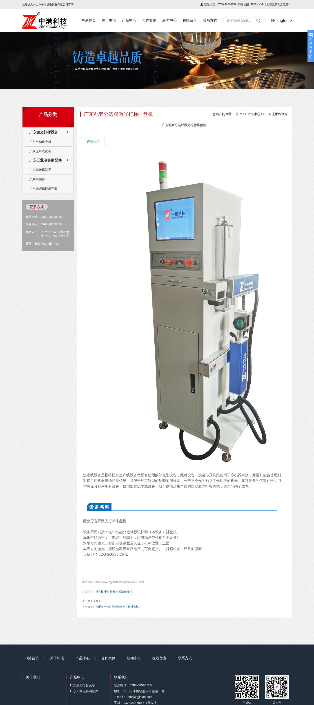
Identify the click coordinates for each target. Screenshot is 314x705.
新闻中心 (169, 20)
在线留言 (190, 20)
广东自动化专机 (40, 141)
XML (261, 4)
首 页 (239, 114)
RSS (254, 4)
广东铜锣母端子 (40, 170)
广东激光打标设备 (43, 132)
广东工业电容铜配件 (45, 160)
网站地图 (243, 4)
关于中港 (109, 20)
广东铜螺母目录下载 (43, 188)
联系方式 (210, 20)
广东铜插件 (37, 179)
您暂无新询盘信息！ (279, 4)
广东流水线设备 (40, 151)
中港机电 (109, 591)
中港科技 (98, 591)
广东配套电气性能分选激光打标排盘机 (116, 606)
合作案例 (149, 20)
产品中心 (129, 20)
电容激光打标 (124, 591)
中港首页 (88, 20)
